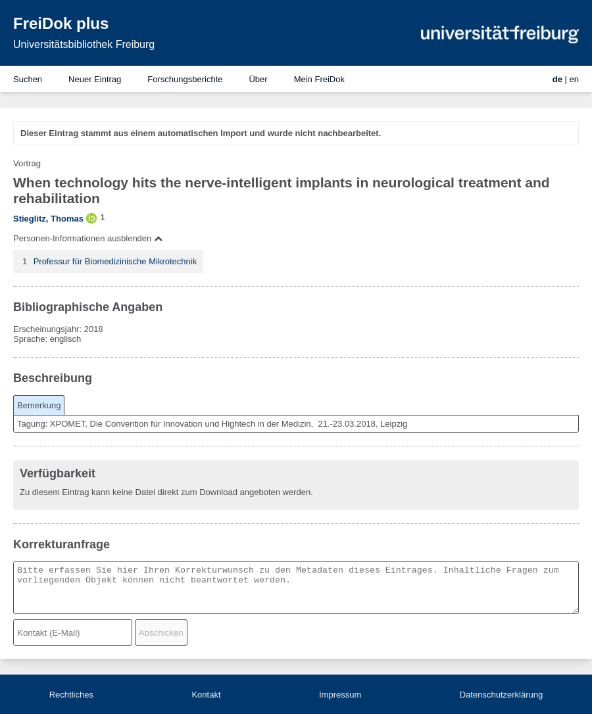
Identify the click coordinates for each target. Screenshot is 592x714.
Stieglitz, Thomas (48, 219)
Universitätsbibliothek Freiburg (84, 44)
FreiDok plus (61, 23)
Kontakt (205, 695)
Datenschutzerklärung (501, 695)
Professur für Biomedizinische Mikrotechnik (115, 261)
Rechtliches (71, 695)
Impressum (340, 695)
